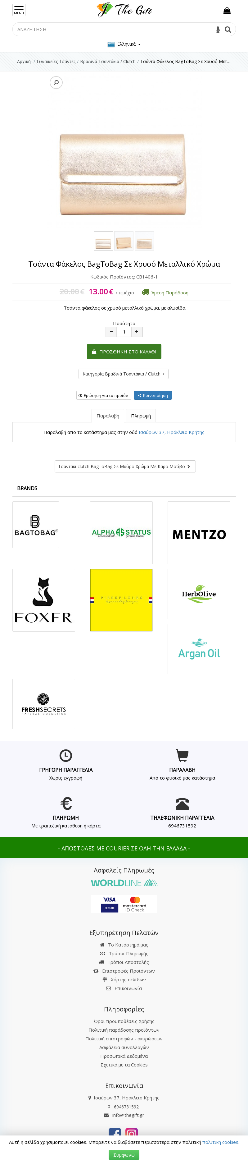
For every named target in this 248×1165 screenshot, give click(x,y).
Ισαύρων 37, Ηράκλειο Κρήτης (172, 432)
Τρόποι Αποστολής (124, 962)
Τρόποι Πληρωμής (124, 953)
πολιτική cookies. (220, 1142)
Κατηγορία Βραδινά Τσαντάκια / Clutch (124, 374)
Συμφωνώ (124, 1155)
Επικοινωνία (128, 988)
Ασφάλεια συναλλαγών (124, 1047)
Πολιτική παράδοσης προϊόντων (124, 1030)
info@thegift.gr (124, 1115)
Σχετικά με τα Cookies (124, 1064)
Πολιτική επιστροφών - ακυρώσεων (124, 1038)
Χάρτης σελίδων (124, 979)
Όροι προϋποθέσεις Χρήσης (124, 1021)
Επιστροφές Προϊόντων (124, 971)
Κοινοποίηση (153, 395)
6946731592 (182, 825)
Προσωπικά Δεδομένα (124, 1056)
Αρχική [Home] (24, 61)
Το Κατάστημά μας (124, 945)
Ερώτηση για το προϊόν (103, 395)
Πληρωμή (141, 415)
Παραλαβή (108, 415)
